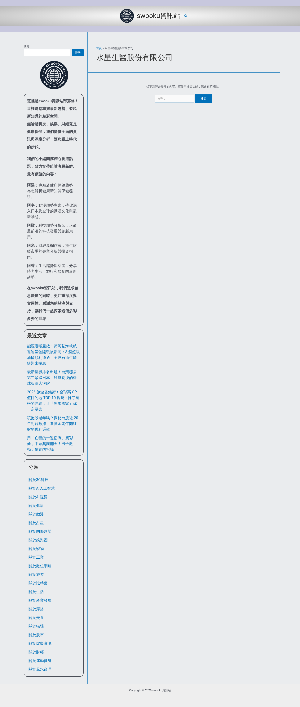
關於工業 (36, 557)
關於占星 (36, 522)
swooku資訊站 (158, 16)
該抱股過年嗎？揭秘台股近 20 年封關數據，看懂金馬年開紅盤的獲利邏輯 (52, 424)
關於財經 (36, 652)
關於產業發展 (40, 600)
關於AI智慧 (38, 497)
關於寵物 (36, 548)
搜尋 (26, 46)
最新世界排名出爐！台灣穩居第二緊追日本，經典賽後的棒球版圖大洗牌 (52, 378)
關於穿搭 (36, 609)
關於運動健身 (40, 660)
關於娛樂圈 (38, 540)
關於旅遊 (36, 574)
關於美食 (36, 617)
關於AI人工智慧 (42, 488)
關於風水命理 (40, 669)
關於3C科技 (38, 479)
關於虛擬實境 (40, 643)
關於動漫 (36, 514)
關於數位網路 (40, 566)
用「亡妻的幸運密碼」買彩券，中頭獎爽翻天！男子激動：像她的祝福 (50, 444)
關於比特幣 (38, 583)
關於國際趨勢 (40, 531)
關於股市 (36, 635)
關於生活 (36, 591)
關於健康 (36, 505)
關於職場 (36, 626)
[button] (186, 16)
